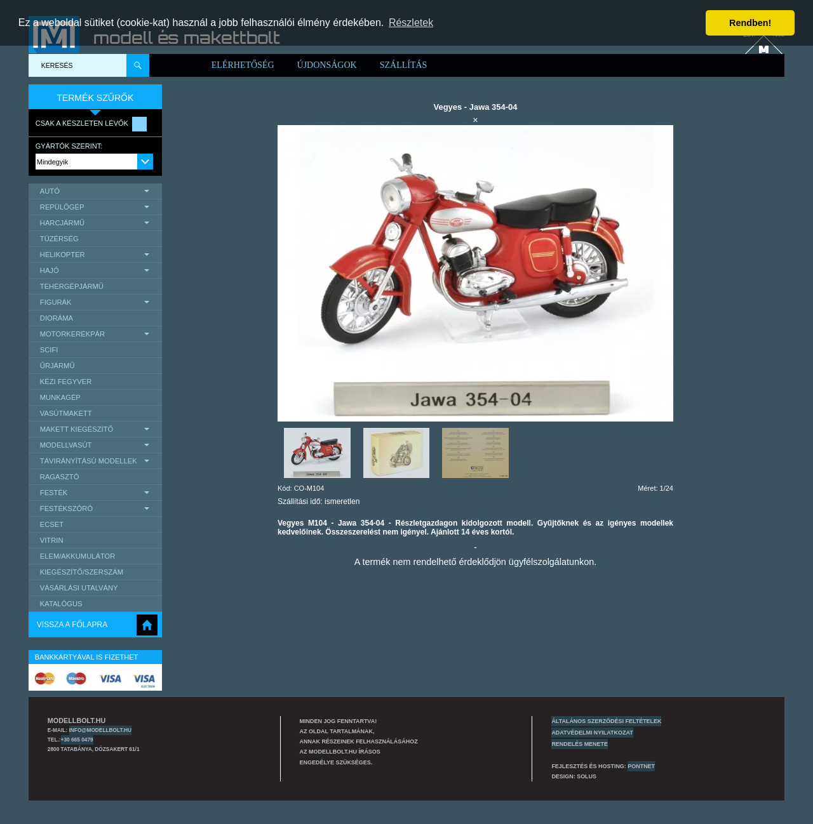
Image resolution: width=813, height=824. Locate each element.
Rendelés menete (579, 744)
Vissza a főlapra (72, 624)
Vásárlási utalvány (79, 588)
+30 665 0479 (77, 739)
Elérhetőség (243, 65)
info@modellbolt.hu (100, 730)
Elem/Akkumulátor (78, 556)
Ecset (52, 524)
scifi (49, 350)
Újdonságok (327, 65)
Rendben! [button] (750, 23)
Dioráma (56, 318)
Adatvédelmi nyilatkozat (592, 732)
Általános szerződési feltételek (606, 721)
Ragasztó (59, 477)
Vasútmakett (66, 413)
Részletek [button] (411, 22)
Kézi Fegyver (65, 381)
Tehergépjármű (72, 286)
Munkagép (60, 397)
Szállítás (403, 65)
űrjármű (57, 365)
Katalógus (61, 604)
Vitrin (52, 540)
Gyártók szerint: (69, 146)
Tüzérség (59, 239)
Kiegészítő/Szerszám (81, 572)
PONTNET (641, 766)
